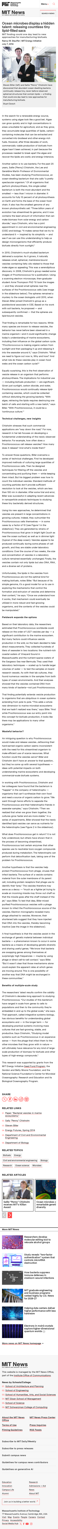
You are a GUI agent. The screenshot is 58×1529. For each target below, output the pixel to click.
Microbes (37, 1165)
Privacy (5, 1520)
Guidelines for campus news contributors (25, 1462)
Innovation (7, 1486)
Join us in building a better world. (21, 1502)
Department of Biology (17, 1142)
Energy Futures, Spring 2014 (20, 1130)
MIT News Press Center (42, 1417)
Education (7, 1482)
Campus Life (8, 1490)
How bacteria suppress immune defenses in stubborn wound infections (39, 1275)
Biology (44, 1160)
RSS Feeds (36, 1430)
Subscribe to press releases (17, 1448)
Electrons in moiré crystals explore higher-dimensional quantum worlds (39, 1328)
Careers (32, 1517)
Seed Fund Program (34, 1066)
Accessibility (16, 1520)
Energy (17, 1155)
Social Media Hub (10, 1523)
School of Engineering (17, 1390)
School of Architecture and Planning (24, 1386)
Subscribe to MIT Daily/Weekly (19, 1441)
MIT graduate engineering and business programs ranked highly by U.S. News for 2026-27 (39, 1294)
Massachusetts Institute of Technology (21, 1511)
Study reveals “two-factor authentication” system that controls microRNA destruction (39, 1258)
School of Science (14, 1403)
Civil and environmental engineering (20, 1160)
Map (10, 1517)
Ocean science (22, 1165)
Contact (41, 1517)
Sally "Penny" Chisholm (17, 1120)
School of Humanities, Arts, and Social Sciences (30, 1394)
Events (16, 1517)
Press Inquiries (38, 1425)
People (24, 1517)
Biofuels (7, 1155)
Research (7, 1165)
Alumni (5, 1493)
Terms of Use (9, 1425)
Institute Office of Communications (32, 1375)
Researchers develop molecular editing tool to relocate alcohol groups (37, 1239)
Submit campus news (14, 1455)
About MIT (34, 1493)
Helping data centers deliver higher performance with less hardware (40, 1311)
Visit (4, 1517)
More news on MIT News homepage (21, 1343)
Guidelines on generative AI (17, 1469)
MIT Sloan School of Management (23, 1398)
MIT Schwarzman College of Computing (26, 1407)
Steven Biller (11, 1125)
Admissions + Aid (37, 1486)
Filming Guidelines (12, 1430)
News (31, 1490)
